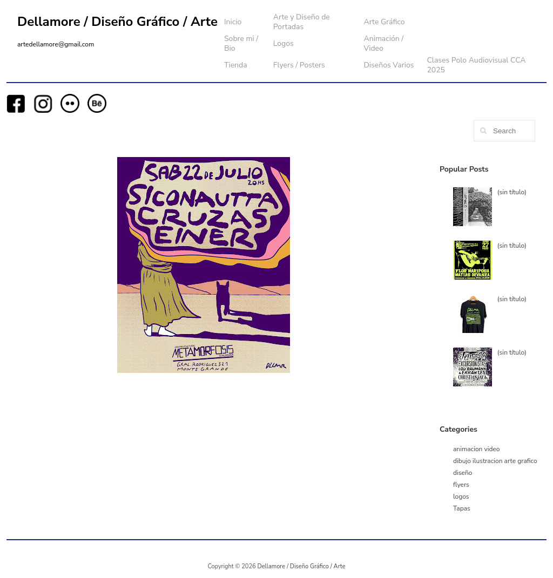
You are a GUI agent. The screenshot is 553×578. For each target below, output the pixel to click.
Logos (283, 43)
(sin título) (512, 192)
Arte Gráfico (383, 22)
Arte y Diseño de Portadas (301, 22)
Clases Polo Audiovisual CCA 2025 (476, 65)
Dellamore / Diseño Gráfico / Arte (117, 21)
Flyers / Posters (299, 65)
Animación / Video (383, 43)
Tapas (461, 508)
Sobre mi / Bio (241, 43)
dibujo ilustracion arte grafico (495, 461)
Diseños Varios (388, 65)
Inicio (232, 22)
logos (461, 496)
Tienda (235, 65)
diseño (462, 472)
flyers (461, 484)
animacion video (476, 449)
